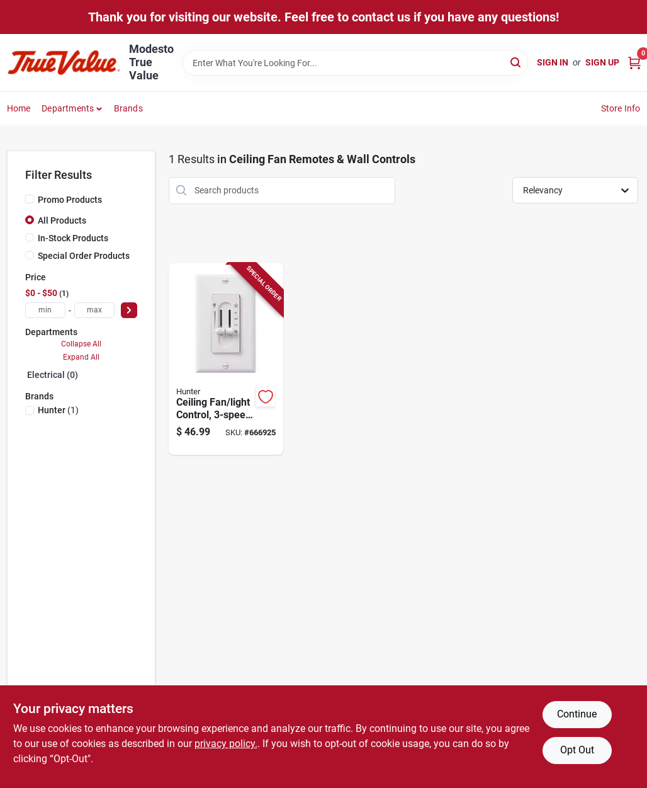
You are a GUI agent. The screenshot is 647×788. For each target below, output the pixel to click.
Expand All (81, 357)
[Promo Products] (29, 199)
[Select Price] (129, 310)
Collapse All (81, 344)
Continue (577, 714)
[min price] (45, 310)
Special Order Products (84, 256)
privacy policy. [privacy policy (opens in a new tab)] (225, 744)
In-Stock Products (73, 238)
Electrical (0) (52, 375)
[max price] (94, 310)
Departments (68, 108)
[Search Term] (356, 63)
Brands (128, 108)
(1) (58, 410)
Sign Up (602, 62)
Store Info (621, 108)
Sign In (552, 62)
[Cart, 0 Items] (634, 62)
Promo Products (70, 200)
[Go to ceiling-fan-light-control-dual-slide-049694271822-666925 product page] (226, 359)
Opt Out (577, 750)
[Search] (516, 62)
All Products (62, 220)
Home (19, 108)
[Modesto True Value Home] (63, 63)
